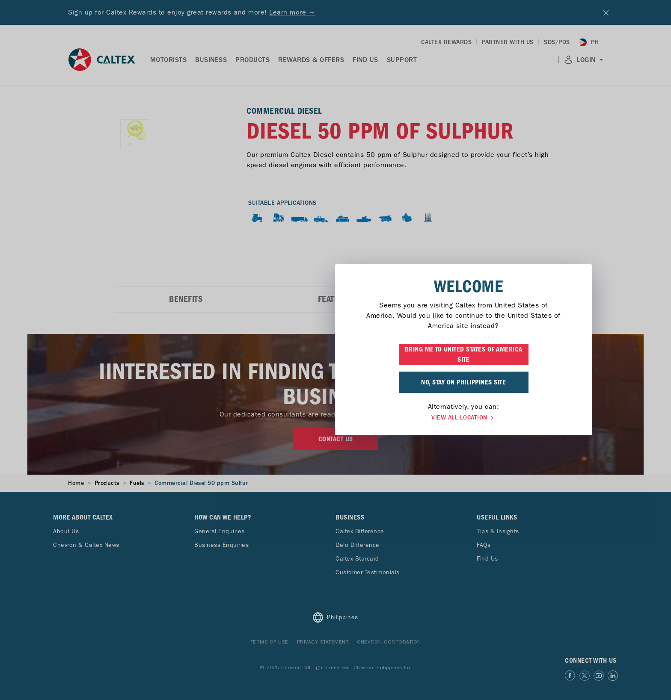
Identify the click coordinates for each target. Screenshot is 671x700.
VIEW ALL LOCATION (335, 417)
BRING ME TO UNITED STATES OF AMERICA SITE (336, 354)
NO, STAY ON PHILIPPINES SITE (335, 382)
